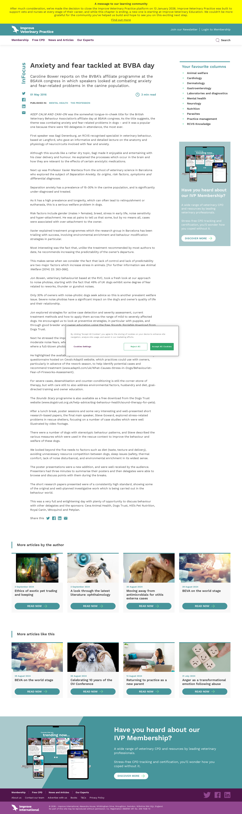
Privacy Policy (97, 797)
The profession (80, 102)
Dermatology (196, 83)
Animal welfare (197, 73)
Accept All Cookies (162, 346)
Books (74, 797)
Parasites (193, 113)
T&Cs (83, 797)
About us (16, 797)
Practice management (202, 119)
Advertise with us (57, 797)
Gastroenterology (199, 88)
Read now (34, 606)
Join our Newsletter (184, 29)
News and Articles (61, 40)
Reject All (136, 346)
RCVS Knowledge (199, 124)
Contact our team (34, 797)
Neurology (194, 103)
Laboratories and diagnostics (207, 93)
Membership (20, 40)
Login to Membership (215, 29)
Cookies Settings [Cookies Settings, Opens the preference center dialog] (82, 346)
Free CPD (38, 40)
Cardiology (194, 78)
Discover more (196, 238)
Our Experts (85, 40)
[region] (122, 341)
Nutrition (193, 108)
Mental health (58, 102)
